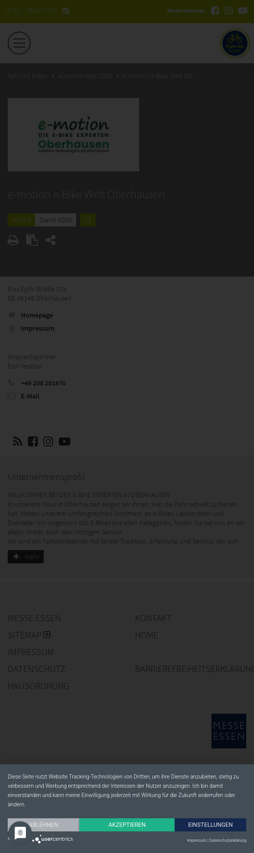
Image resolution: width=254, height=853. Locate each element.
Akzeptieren (126, 824)
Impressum (196, 840)
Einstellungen (210, 824)
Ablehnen (43, 824)
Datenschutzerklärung (227, 840)
